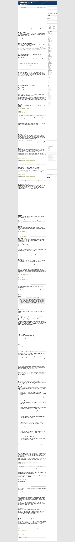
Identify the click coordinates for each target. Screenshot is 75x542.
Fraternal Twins (25, 88)
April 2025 (49, 37)
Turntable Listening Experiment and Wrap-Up (27, 351)
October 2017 (49, 80)
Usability (49, 150)
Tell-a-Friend (23, 66)
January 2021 (49, 55)
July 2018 (49, 74)
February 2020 (49, 62)
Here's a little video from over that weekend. (25, 274)
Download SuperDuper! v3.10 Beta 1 (23, 108)
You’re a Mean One (22, 7)
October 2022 (49, 49)
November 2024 (50, 41)
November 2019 (50, 63)
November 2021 (50, 51)
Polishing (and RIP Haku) (23, 236)
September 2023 (50, 46)
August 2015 (49, 85)
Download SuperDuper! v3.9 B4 (23, 231)
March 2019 (49, 68)
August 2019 (49, 65)
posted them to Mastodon (33, 367)
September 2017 (50, 81)
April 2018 (49, 75)
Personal (37, 462)
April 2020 (49, 61)
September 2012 (50, 91)
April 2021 (49, 54)
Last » (27, 537)
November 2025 (50, 33)
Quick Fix (20, 164)
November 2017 (50, 79)
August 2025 (49, 35)
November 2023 (50, 45)
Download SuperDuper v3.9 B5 (23, 174)
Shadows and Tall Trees (23, 284)
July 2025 (49, 36)
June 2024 (49, 44)
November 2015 (50, 83)
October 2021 (49, 52)
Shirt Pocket (27, 65)
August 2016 (49, 82)
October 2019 (49, 64)
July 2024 (49, 43)
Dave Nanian (23, 65)
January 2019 (49, 69)
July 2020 (49, 59)
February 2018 (49, 76)
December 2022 (50, 48)
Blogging (33, 462)
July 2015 (49, 86)
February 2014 (49, 88)
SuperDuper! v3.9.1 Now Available (25, 115)
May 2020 (49, 60)
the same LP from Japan (39, 361)
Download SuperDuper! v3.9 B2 (23, 346)
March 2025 (49, 38)
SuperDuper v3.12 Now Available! (52, 153)
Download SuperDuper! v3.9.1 (22, 158)
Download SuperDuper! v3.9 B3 (23, 243)
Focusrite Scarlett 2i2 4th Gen (29, 362)
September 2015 (50, 84)
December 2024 (50, 40)
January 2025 (49, 39)
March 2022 (49, 50)
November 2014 (50, 87)
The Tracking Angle (27, 353)
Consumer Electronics (29, 462)
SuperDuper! (31, 65)
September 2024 (50, 42)
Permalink (19, 66)
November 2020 (50, 56)
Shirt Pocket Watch (25, 2)
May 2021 (49, 53)
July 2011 (49, 93)
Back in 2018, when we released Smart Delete (25, 297)
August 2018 (49, 73)
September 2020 (50, 57)
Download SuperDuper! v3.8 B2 (23, 491)
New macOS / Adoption (23, 180)
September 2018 (50, 72)
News (34, 65)
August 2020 (49, 58)
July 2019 (49, 66)
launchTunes (49, 144)
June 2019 (49, 67)
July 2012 (49, 92)
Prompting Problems (23, 486)
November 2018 (50, 70)
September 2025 (50, 34)
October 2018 (49, 71)
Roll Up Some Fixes (32, 78)
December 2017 (50, 78)
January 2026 (49, 32)
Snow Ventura (21, 466)
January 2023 (49, 47)
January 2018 (49, 77)
